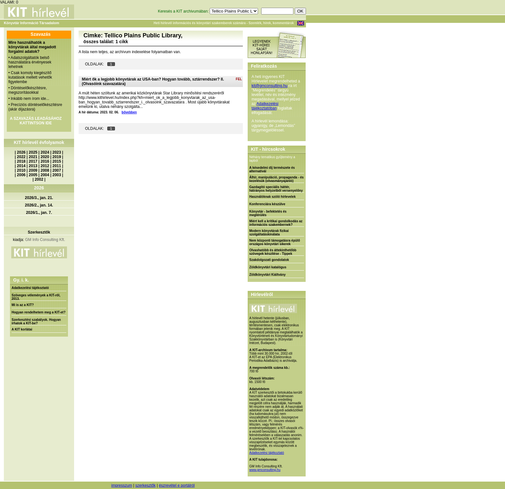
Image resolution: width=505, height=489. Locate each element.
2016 (45, 161)
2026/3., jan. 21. (39, 198)
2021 (33, 157)
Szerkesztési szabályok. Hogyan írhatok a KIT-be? (36, 321)
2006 (21, 175)
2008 (45, 170)
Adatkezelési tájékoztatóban (265, 105)
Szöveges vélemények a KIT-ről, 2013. (36, 297)
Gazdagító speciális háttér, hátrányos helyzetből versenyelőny (276, 188)
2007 (56, 170)
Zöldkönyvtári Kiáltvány (267, 274)
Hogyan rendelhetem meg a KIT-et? (38, 312)
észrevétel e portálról (177, 485)
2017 (33, 161)
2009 (33, 170)
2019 (56, 157)
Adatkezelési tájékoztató (30, 288)
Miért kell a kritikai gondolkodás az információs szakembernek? (275, 222)
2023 (56, 152)
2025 (33, 152)
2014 (21, 166)
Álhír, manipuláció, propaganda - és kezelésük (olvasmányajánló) (276, 179)
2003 (56, 175)
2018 (21, 161)
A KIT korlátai (22, 329)
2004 (45, 175)
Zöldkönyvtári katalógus (267, 267)
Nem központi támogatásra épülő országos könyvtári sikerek (274, 242)
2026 (21, 152)
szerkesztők (145, 485)
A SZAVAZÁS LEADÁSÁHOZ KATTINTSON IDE (36, 120)
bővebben (129, 112)
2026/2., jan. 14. (39, 205)
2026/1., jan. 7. (39, 212)
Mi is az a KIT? (23, 305)
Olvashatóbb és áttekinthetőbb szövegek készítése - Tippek (272, 251)
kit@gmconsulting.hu (270, 85)
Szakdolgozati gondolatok (269, 260)
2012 (45, 166)
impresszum (121, 485)
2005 (33, 175)
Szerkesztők (39, 232)
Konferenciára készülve (267, 204)
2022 (21, 157)
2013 (33, 166)
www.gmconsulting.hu (265, 470)
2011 (56, 166)
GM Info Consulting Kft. (45, 239)
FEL (239, 79)
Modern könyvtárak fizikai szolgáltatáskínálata (269, 232)
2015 (56, 161)
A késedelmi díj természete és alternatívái (272, 169)
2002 (39, 179)
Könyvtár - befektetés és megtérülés (268, 213)
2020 (45, 157)
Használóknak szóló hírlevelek (272, 196)
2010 (21, 170)
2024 (45, 152)
